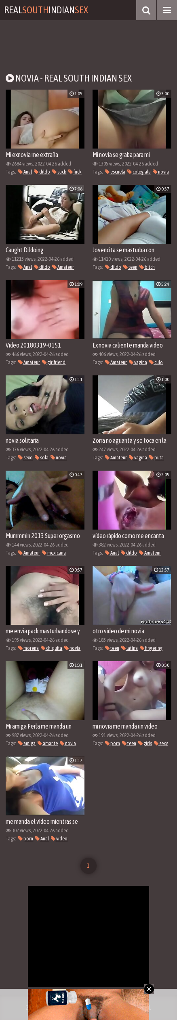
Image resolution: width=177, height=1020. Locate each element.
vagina (138, 362)
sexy (161, 743)
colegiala (139, 172)
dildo (42, 172)
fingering (151, 648)
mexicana (54, 553)
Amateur (63, 267)
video (59, 839)
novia (161, 172)
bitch (147, 267)
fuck (75, 172)
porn (112, 743)
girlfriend (53, 362)
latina (129, 648)
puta (156, 457)
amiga (27, 743)
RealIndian (46, 9)
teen (130, 267)
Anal (25, 172)
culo (156, 362)
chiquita (51, 648)
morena (28, 648)
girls (145, 743)
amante (48, 743)
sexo (25, 457)
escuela (115, 172)
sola (41, 457)
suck (59, 172)
